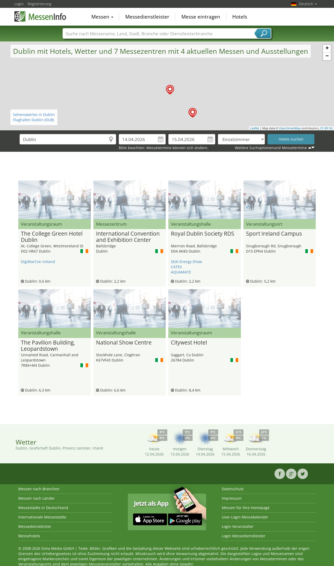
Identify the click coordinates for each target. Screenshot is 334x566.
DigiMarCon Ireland (38, 261)
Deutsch (308, 3)
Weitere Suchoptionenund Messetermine (271, 147)
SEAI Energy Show (186, 261)
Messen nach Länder (36, 498)
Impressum (232, 498)
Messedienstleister (147, 16)
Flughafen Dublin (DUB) (33, 119)
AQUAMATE (181, 272)
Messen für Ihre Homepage (246, 507)
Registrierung (39, 3)
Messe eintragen (200, 16)
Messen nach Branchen (38, 488)
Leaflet (254, 128)
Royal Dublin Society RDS (202, 233)
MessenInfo (40, 16)
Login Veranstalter (238, 526)
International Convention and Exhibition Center (128, 236)
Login (19, 3)
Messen (102, 16)
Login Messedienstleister (243, 535)
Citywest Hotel (189, 342)
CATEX (176, 266)
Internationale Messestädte (42, 517)
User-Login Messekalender (245, 517)
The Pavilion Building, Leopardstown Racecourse (48, 345)
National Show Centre (124, 342)
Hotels (239, 16)
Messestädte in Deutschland (43, 507)
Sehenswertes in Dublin (34, 114)
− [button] (327, 56)
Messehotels (29, 535)
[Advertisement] (167, 167)
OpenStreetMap (290, 128)
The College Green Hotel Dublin (51, 236)
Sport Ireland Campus (274, 233)
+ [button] (327, 48)
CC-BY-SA (326, 128)
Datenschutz (233, 488)
